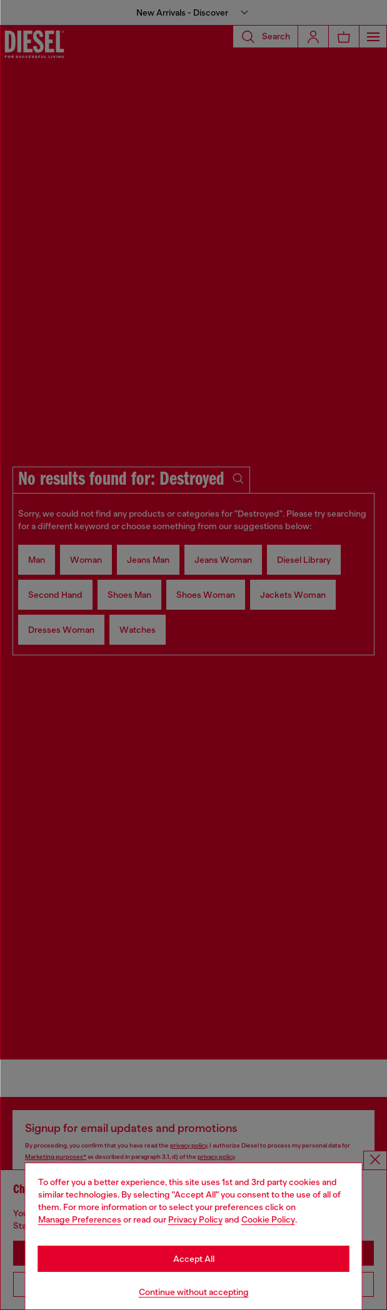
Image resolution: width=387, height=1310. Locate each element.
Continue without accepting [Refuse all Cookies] (194, 1292)
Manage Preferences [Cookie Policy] (79, 1219)
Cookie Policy (268, 1219)
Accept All (193, 1259)
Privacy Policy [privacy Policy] (195, 1219)
